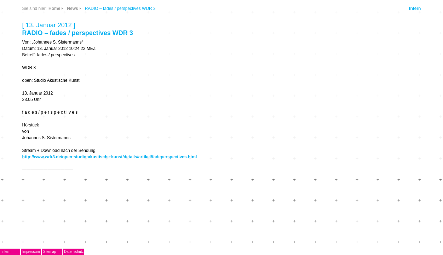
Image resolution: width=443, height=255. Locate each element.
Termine (78, 112)
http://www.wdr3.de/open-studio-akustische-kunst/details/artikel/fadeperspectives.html (256, 156)
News (115, 29)
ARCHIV (78, 133)
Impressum (96, 252)
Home (201, 8)
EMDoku (78, 81)
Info (134, 50)
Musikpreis (82, 101)
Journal (77, 122)
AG (72, 91)
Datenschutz (139, 252)
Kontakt (78, 154)
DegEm (85, 27)
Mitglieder (80, 143)
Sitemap (114, 252)
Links (115, 50)
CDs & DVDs (137, 27)
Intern (372, 8)
